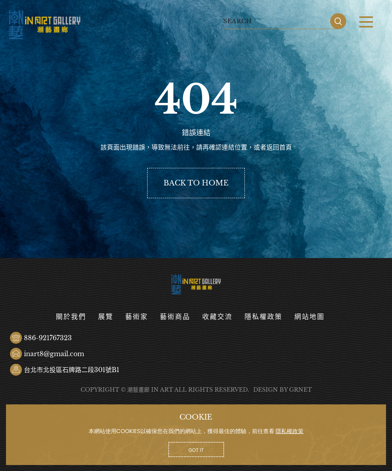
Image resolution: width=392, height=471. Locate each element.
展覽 (105, 317)
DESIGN (265, 389)
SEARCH (338, 21)
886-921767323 (48, 338)
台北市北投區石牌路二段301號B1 (71, 370)
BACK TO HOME (196, 183)
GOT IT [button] (196, 450)
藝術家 (136, 317)
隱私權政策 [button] (289, 431)
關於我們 (71, 317)
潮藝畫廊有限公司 (45, 25)
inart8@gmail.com (54, 354)
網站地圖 (309, 317)
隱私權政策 (263, 317)
